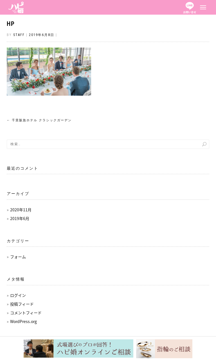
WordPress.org (23, 321)
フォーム (18, 256)
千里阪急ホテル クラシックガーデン (39, 120)
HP (11, 23)
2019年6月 (19, 218)
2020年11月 (21, 209)
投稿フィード (22, 304)
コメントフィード (26, 312)
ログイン (18, 295)
